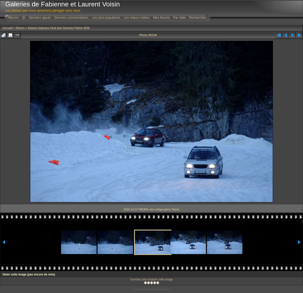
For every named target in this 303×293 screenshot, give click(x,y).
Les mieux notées (137, 17)
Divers (20, 28)
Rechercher (197, 17)
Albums (13, 17)
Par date (179, 17)
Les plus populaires (106, 17)
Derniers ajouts (40, 17)
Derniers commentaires (71, 17)
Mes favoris (161, 17)
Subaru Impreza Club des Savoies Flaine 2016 (59, 28)
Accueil (8, 28)
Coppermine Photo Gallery (157, 289)
